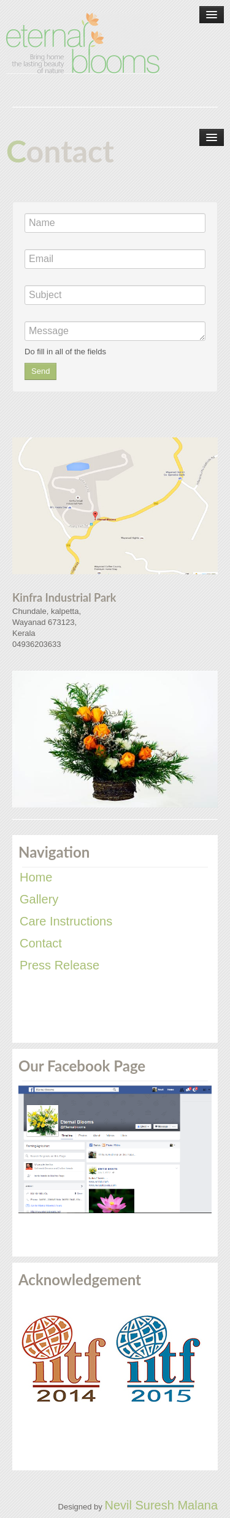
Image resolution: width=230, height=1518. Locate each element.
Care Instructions (66, 921)
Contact (41, 943)
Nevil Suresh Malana (161, 1505)
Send (40, 371)
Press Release (59, 965)
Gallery (39, 899)
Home (36, 877)
